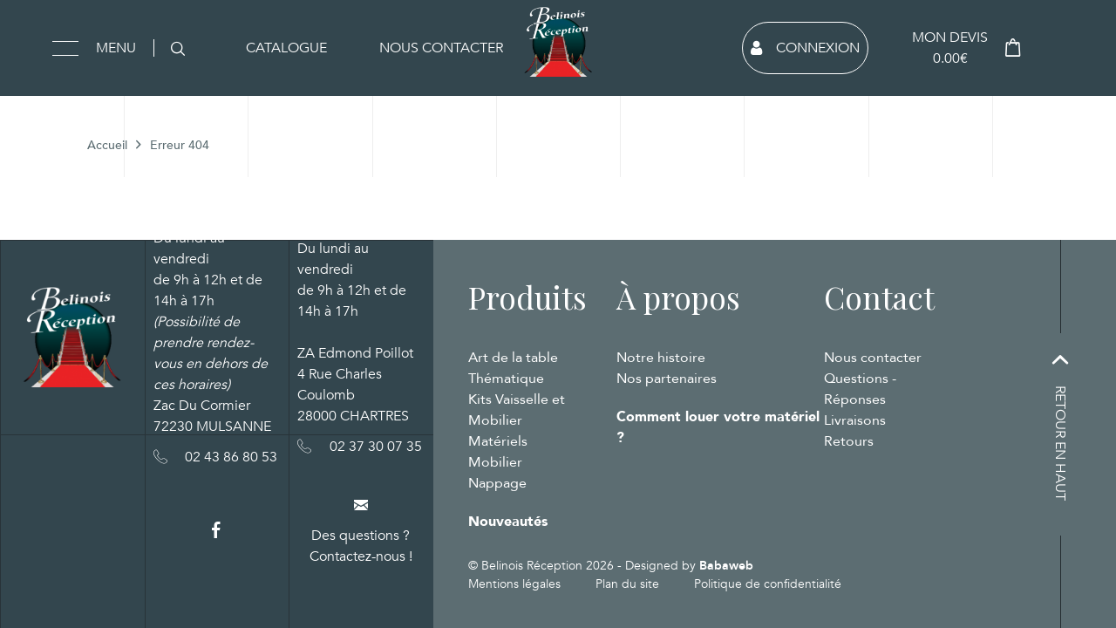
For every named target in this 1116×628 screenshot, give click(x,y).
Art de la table (513, 357)
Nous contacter (441, 48)
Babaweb (726, 565)
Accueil (107, 145)
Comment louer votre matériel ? (718, 427)
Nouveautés (508, 521)
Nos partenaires (666, 378)
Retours (849, 441)
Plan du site (627, 584)
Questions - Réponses (860, 389)
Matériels (497, 441)
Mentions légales (514, 584)
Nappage (497, 483)
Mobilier (495, 462)
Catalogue (286, 48)
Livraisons (855, 420)
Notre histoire (660, 357)
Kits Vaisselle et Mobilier (516, 410)
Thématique (506, 378)
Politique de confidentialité (767, 584)
